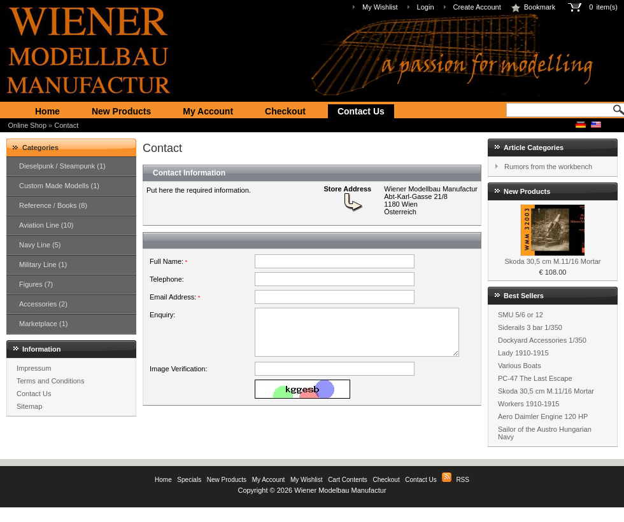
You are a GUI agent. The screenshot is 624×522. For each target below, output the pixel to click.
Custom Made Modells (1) (59, 185)
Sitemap (29, 406)
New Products (121, 111)
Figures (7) (36, 284)
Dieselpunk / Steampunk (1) (62, 166)
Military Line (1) (43, 264)
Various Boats (519, 365)
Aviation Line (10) (46, 225)
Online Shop (27, 125)
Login (425, 7)
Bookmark (533, 7)
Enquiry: (162, 315)
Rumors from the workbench (548, 166)
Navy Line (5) (39, 245)
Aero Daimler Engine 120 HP (543, 416)
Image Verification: (179, 392)
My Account (208, 111)
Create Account (477, 7)
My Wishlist (380, 7)
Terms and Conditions (50, 381)
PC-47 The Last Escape (535, 378)
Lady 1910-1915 (523, 353)
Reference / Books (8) (53, 205)
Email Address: (175, 297)
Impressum (34, 368)
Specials (189, 479)
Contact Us (361, 111)
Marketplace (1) (43, 323)
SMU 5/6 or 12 (520, 315)
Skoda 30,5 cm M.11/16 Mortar (552, 261)
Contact (66, 125)
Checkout (285, 111)
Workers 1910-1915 (528, 404)
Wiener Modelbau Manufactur (340, 490)
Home (47, 111)
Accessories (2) (43, 304)
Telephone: (167, 279)
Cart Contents (347, 479)
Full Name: (168, 261)
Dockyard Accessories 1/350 (542, 340)
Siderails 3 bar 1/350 (530, 327)
